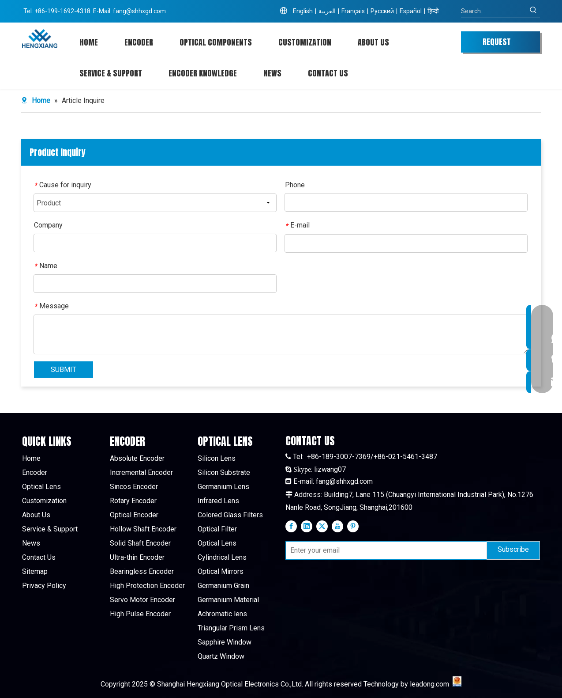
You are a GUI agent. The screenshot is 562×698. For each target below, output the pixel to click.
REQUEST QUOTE (497, 44)
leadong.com (429, 684)
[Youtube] (337, 526)
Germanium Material (228, 600)
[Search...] (494, 11)
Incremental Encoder (141, 472)
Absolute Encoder (137, 458)
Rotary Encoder (133, 501)
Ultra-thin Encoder (137, 557)
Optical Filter (217, 529)
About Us (36, 515)
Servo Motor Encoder (142, 600)
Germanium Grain (223, 585)
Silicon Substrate (224, 472)
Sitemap (35, 571)
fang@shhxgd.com (139, 11)
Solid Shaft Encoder (140, 543)
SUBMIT (63, 369)
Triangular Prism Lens (231, 628)
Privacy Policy (44, 585)
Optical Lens (41, 486)
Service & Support (50, 529)
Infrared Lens (218, 501)
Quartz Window (221, 656)
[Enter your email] (384, 550)
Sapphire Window (224, 642)
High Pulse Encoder (140, 614)
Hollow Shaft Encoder (143, 529)
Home (31, 458)
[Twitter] (322, 526)
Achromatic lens (222, 614)
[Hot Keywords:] (533, 11)
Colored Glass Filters (230, 515)
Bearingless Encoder (142, 571)
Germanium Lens (223, 486)
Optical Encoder (134, 515)
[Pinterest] (353, 526)
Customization (44, 501)
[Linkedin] (306, 526)
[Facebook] (291, 526)
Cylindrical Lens (222, 557)
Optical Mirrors (221, 571)
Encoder (34, 472)
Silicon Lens (217, 458)
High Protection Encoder (147, 585)
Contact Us (39, 557)
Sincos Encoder (134, 486)
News (31, 543)
